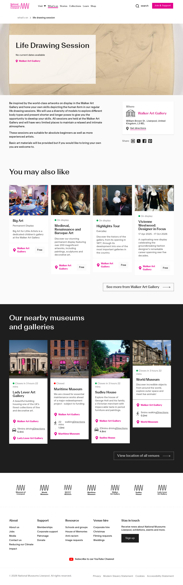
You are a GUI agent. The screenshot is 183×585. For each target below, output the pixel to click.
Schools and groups (76, 528)
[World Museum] (44, 491)
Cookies (140, 577)
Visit (40, 6)
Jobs (12, 532)
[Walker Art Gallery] (115, 491)
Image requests (74, 541)
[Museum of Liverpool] (21, 491)
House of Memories (76, 532)
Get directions (138, 128)
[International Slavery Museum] (68, 491)
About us (14, 528)
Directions (39, 429)
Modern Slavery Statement (118, 577)
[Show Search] (141, 6)
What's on (53, 6)
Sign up (130, 539)
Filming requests (102, 536)
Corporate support (47, 532)
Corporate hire (101, 528)
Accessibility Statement (160, 577)
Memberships (45, 528)
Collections (75, 6)
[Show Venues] (45, 6)
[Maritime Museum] (91, 491)
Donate (41, 541)
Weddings (99, 541)
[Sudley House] (139, 491)
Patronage (43, 536)
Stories (63, 6)
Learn (86, 6)
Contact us (15, 541)
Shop (93, 6)
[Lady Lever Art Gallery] (162, 491)
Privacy (97, 577)
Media (12, 536)
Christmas (99, 532)
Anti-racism (71, 536)
